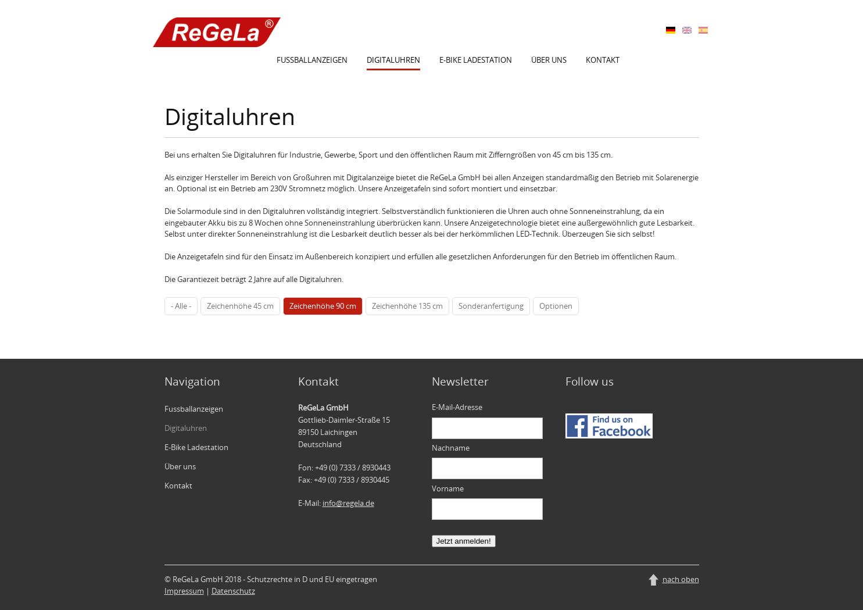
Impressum (184, 591)
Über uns (549, 60)
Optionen (555, 306)
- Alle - (181, 306)
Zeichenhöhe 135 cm (407, 306)
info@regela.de (348, 503)
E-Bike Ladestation (475, 60)
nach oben (681, 579)
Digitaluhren (393, 60)
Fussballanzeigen (312, 60)
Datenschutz (233, 591)
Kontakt (603, 60)
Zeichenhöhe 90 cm (322, 306)
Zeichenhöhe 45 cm (240, 306)
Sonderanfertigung (491, 306)
